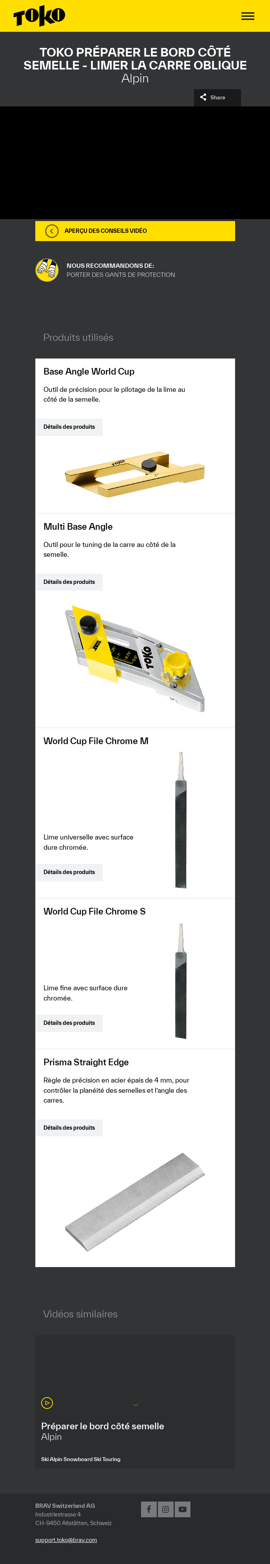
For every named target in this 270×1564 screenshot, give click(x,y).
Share (217, 97)
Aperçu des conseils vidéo (106, 231)
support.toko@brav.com (66, 1540)
